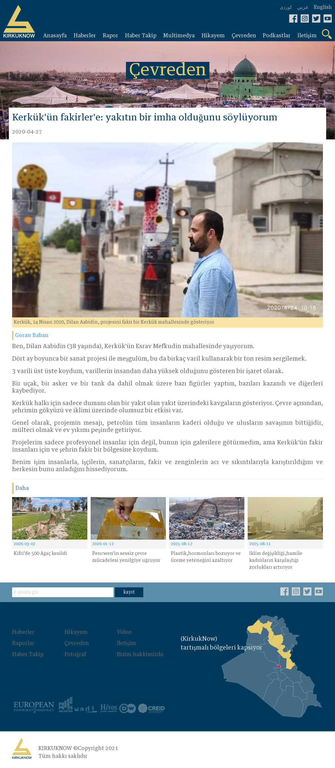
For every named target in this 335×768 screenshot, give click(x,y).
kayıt (129, 592)
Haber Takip (28, 654)
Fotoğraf (75, 654)
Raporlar (23, 643)
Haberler (23, 632)
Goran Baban (31, 335)
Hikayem (76, 632)
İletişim (126, 643)
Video (124, 632)
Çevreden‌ (76, 643)
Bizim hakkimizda (140, 654)
